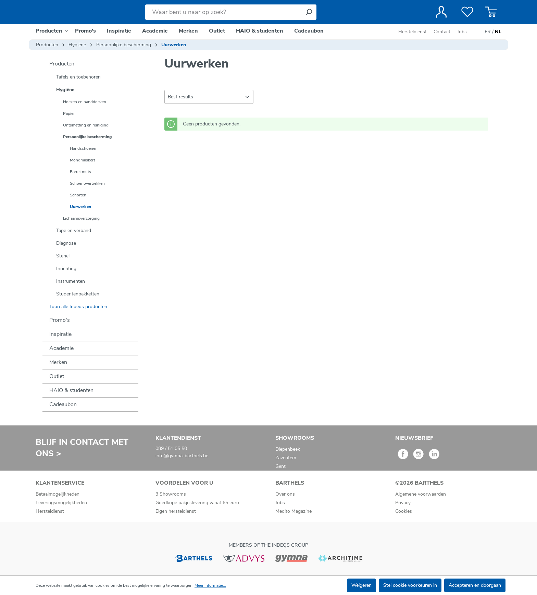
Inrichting (66, 268)
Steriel (63, 256)
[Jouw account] (441, 12)
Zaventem (285, 457)
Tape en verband (73, 230)
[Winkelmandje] (490, 12)
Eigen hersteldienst (175, 511)
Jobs (462, 31)
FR (488, 31)
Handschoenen (84, 148)
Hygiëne (65, 89)
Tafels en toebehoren (78, 77)
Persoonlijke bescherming (87, 136)
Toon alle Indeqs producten (78, 306)
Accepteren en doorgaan (475, 585)
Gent (280, 466)
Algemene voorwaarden (420, 494)
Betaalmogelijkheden (57, 494)
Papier (69, 113)
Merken (58, 362)
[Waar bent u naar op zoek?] (223, 12)
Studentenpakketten (77, 294)
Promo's (59, 320)
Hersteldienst (412, 31)
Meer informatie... (210, 585)
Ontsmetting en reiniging (86, 125)
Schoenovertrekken (87, 183)
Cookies (403, 511)
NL (498, 31)
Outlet (56, 376)
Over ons (285, 494)
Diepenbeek (287, 449)
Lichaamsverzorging (81, 218)
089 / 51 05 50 (171, 448)
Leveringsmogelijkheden (61, 502)
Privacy (403, 502)
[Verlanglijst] (467, 12)
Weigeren (361, 585)
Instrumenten (70, 281)
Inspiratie (60, 334)
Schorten (78, 195)
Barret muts (80, 171)
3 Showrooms (170, 494)
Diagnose (66, 243)
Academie (61, 348)
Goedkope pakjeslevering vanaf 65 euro (197, 502)
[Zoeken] (308, 12)
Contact (442, 31)
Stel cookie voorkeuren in (410, 585)
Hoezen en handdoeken (84, 102)
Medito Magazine (293, 511)
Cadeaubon (63, 404)
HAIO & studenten (71, 390)
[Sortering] (208, 97)
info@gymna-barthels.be (181, 455)
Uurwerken (80, 206)
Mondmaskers (83, 160)
